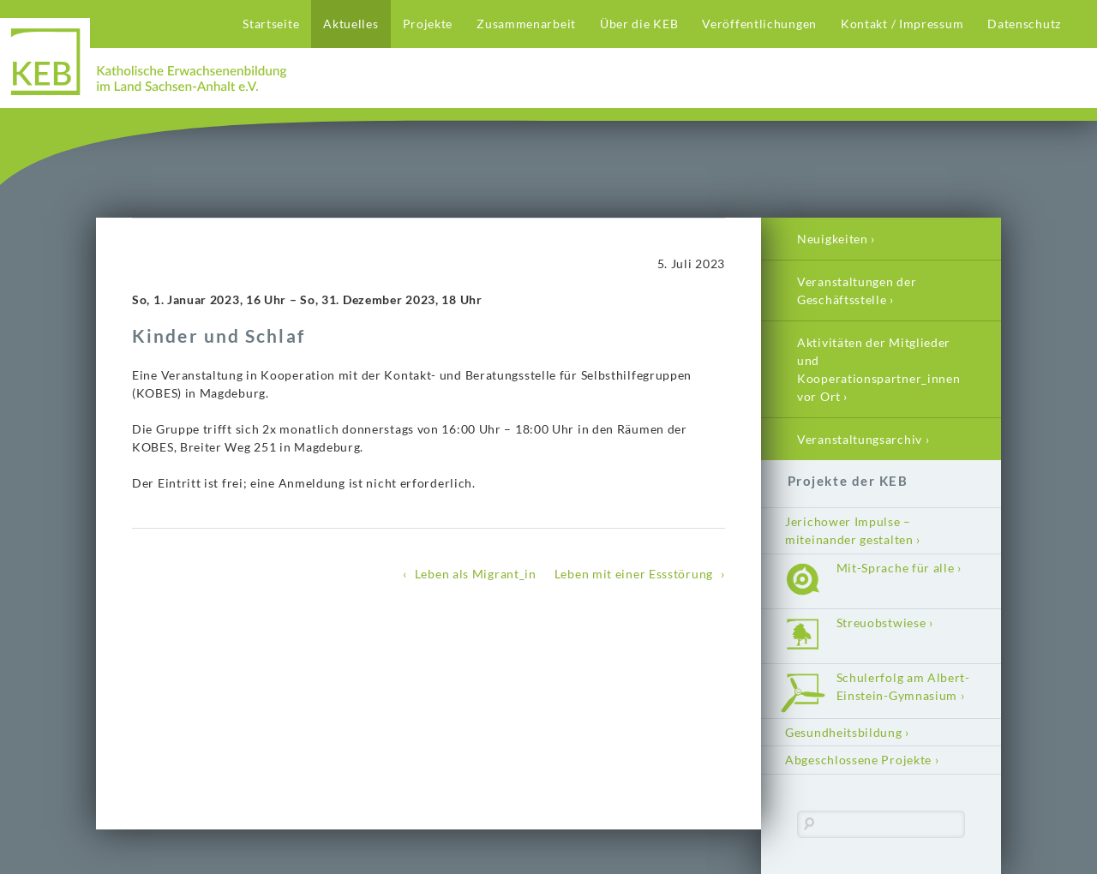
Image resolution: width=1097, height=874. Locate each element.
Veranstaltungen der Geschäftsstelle (856, 290)
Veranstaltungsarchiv (859, 439)
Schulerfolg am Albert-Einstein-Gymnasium (903, 686)
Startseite (271, 23)
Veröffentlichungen (759, 23)
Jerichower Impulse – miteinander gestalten (849, 530)
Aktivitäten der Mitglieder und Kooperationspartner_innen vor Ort (879, 369)
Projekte (428, 23)
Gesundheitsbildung (843, 732)
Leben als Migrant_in (476, 573)
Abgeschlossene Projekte (858, 759)
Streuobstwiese (881, 622)
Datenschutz (1024, 23)
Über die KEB (639, 23)
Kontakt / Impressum (902, 23)
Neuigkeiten (832, 238)
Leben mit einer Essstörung (633, 573)
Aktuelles (350, 23)
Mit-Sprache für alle (895, 567)
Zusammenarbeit (526, 23)
